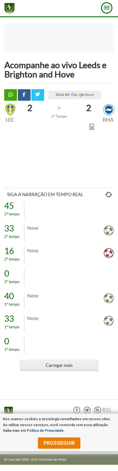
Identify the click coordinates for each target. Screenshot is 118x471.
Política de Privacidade (45, 431)
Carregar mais (59, 365)
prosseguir (59, 443)
